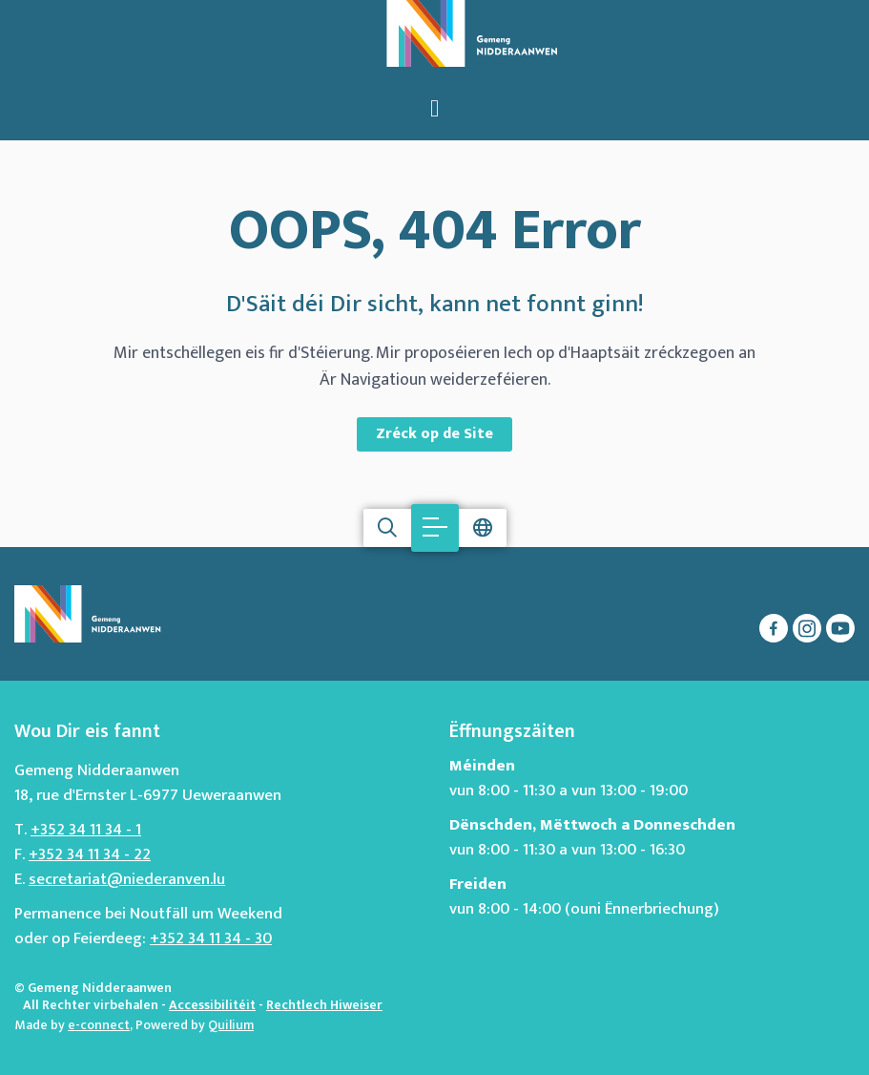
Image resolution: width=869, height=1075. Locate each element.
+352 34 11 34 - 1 (86, 829)
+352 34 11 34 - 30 (211, 938)
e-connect (99, 1025)
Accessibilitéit (212, 1005)
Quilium (231, 1025)
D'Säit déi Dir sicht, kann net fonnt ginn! (435, 304)
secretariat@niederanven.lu (127, 879)
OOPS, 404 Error (435, 231)
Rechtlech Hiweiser (324, 1005)
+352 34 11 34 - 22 (90, 854)
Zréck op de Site (434, 434)
